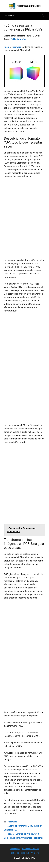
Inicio (6, 47)
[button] (42, 16)
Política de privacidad (19, 853)
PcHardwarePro (18, 39)
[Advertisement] (24, 206)
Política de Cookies (30, 848)
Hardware (16, 47)
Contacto (35, 853)
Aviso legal (15, 848)
